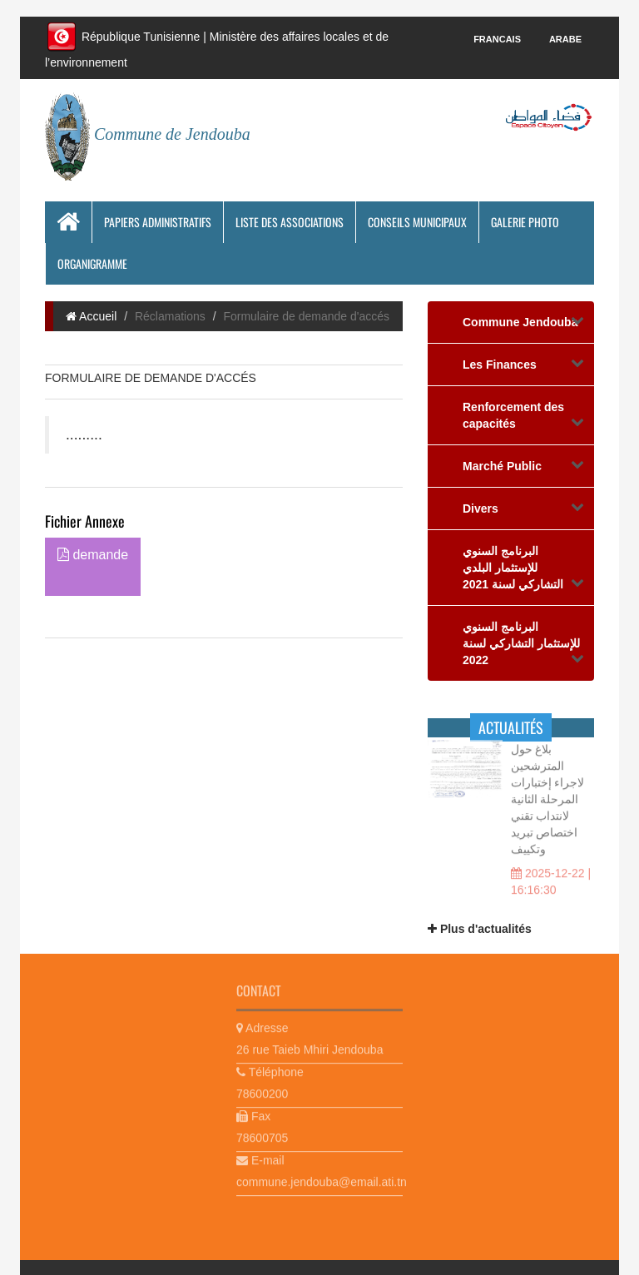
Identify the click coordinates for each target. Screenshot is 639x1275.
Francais (497, 39)
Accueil (91, 316)
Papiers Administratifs (157, 222)
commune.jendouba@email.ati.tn (319, 1179)
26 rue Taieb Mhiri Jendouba (309, 1047)
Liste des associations (289, 222)
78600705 (262, 1135)
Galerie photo (525, 222)
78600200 (262, 1091)
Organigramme (92, 263)
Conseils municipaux (417, 222)
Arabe (565, 39)
